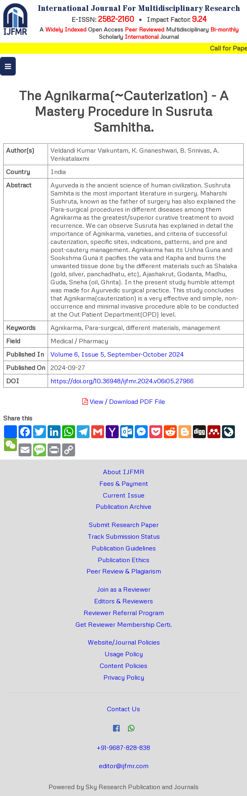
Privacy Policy (123, 677)
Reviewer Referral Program (124, 613)
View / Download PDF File (123, 401)
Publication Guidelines (124, 548)
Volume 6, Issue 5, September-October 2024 (117, 354)
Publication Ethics (123, 560)
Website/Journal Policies (124, 642)
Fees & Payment (123, 483)
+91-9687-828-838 (123, 747)
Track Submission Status (124, 536)
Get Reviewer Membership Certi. (123, 624)
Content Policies (123, 666)
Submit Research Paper (124, 525)
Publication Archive (123, 506)
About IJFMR (123, 472)
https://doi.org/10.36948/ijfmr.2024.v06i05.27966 (122, 381)
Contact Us (123, 709)
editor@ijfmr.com (124, 766)
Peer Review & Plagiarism (123, 571)
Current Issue (123, 495)
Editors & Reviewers (123, 601)
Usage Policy (124, 654)
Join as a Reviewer (124, 589)
